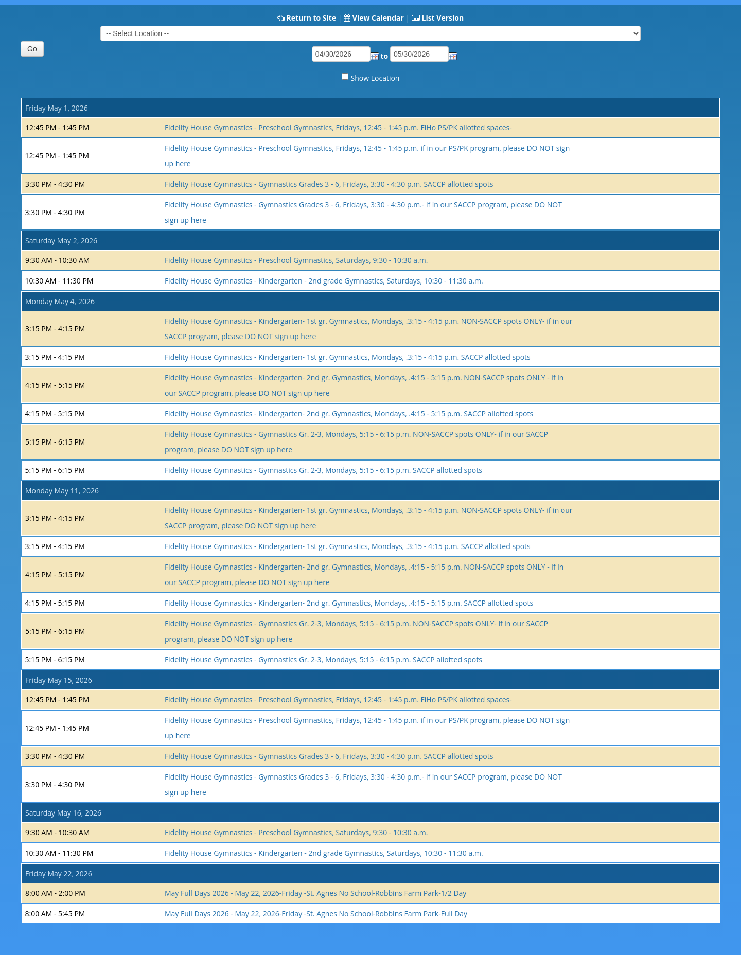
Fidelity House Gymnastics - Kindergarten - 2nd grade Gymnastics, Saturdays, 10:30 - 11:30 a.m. (324, 281)
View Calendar (378, 18)
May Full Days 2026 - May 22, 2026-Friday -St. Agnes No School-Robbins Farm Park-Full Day (316, 913)
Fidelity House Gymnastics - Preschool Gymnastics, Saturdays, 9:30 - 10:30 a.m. (296, 260)
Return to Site (311, 18)
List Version (442, 18)
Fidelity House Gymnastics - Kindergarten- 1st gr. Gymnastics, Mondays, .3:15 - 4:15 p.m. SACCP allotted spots (348, 357)
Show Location (375, 78)
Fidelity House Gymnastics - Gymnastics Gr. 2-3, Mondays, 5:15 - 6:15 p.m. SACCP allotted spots (323, 470)
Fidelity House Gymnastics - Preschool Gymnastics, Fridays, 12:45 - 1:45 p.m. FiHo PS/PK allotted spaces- (338, 127)
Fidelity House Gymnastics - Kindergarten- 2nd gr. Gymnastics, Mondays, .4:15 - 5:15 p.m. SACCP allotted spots (349, 413)
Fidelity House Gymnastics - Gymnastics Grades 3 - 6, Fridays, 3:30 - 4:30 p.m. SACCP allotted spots (329, 184)
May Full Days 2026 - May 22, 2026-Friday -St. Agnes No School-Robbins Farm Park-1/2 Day (316, 893)
